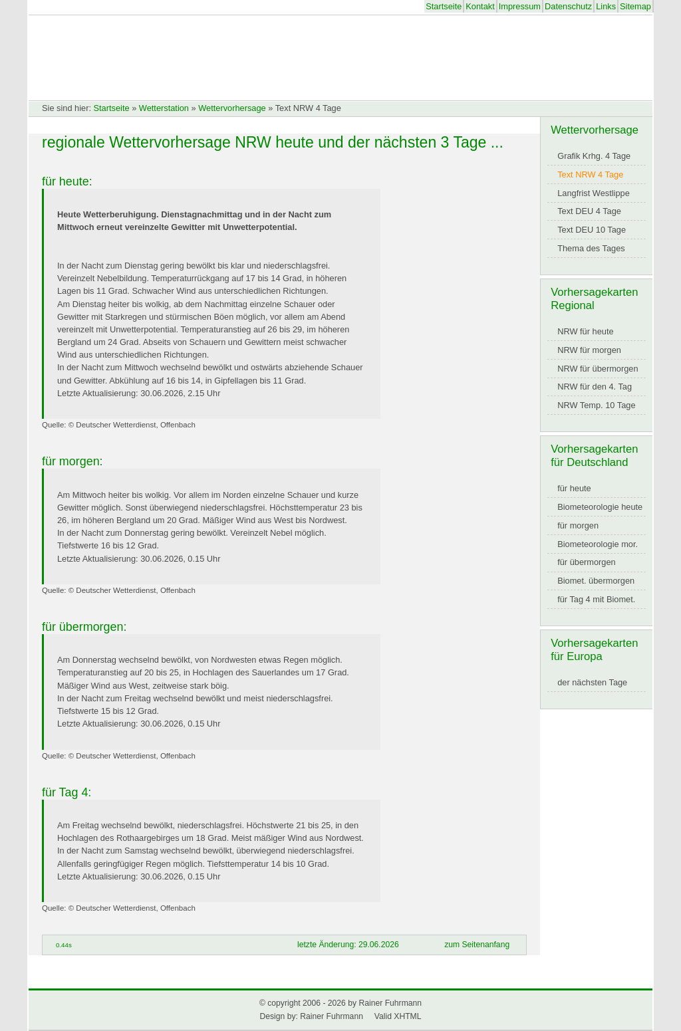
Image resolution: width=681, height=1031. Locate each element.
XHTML (407, 1016)
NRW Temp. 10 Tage (596, 405)
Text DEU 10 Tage (591, 230)
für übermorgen (586, 562)
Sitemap (635, 6)
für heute (574, 488)
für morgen (578, 525)
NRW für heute (585, 331)
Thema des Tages (591, 248)
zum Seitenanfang (476, 944)
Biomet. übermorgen (595, 581)
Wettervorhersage (231, 108)
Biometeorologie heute (599, 507)
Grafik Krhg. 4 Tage (593, 156)
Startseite (444, 6)
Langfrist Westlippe (593, 193)
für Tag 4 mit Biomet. (596, 599)
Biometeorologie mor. (597, 544)
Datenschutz (568, 6)
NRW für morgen (589, 350)
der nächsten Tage (592, 682)
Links (606, 6)
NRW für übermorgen (597, 369)
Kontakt (480, 6)
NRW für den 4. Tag (594, 387)
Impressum (520, 6)
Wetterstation (164, 108)
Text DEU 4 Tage (589, 211)
